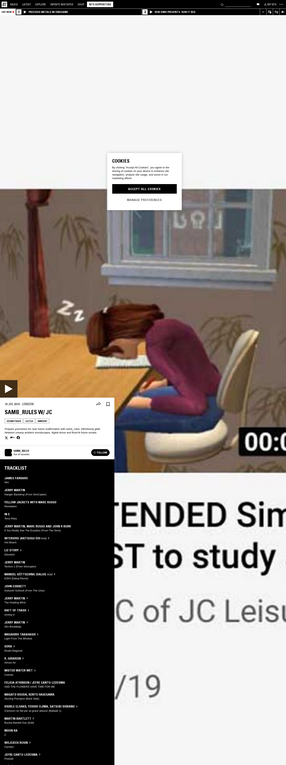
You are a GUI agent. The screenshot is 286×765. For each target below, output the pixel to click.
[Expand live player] (263, 12)
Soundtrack (14, 421)
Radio (14, 4)
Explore (40, 4)
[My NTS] (270, 4)
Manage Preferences (144, 200)
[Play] (8, 389)
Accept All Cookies (144, 189)
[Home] (4, 4)
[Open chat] (258, 4)
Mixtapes (61, 4)
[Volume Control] (282, 12)
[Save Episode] (108, 404)
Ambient (42, 421)
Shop (81, 4)
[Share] (98, 404)
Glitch (29, 421)
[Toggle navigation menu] (281, 4)
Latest (26, 4)
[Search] (222, 4)
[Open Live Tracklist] (276, 12)
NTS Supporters (100, 4)
